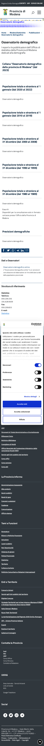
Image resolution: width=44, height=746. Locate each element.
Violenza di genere (7, 552)
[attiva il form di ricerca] (33, 13)
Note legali (16, 740)
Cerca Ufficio (7, 658)
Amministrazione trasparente (11, 485)
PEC (4, 653)
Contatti (22, 3)
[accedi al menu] (39, 12)
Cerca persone (6, 462)
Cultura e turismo (7, 568)
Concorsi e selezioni (8, 501)
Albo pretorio (6, 489)
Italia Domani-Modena (9, 608)
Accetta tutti (22, 404)
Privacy (3, 738)
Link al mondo (8, 686)
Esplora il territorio (8, 629)
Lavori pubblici (6, 543)
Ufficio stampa (6, 513)
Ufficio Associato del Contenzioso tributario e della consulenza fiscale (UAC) (19, 449)
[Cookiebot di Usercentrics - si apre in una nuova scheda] (31, 324)
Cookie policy (12, 738)
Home (3, 32)
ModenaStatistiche (18, 32)
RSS (4, 688)
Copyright (25, 740)
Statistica (5, 292)
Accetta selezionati (22, 412)
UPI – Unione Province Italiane (12, 620)
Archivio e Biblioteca (8, 440)
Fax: (3, 304)
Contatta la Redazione (10, 663)
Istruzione (5, 539)
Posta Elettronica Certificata (11, 735)
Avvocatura (5, 531)
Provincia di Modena (17, 13)
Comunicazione (6, 509)
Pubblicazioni (34, 32)
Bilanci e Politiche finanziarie (11, 535)
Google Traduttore (9, 692)
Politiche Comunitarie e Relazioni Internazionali (18, 572)
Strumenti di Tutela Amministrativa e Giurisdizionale (20, 432)
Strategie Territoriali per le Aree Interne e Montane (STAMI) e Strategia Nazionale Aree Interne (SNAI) (22, 603)
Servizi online (37, 3)
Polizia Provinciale (7, 556)
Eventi (3, 625)
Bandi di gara (6, 497)
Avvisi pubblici (6, 493)
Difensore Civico (7, 436)
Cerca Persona (8, 661)
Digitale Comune (7, 598)
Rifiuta (22, 419)
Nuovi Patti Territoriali (9, 612)
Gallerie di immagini (8, 633)
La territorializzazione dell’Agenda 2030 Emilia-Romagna (21, 616)
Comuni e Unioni (7, 590)
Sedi (4, 651)
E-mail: (4, 310)
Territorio (4, 564)
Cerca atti (4, 466)
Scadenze (4, 505)
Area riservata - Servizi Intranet (14, 683)
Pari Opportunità (7, 547)
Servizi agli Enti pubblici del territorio (14, 454)
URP (28, 3)
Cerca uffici (5, 458)
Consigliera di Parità (8, 444)
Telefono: (5, 295)
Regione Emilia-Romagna (10, 3)
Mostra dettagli (30, 397)
